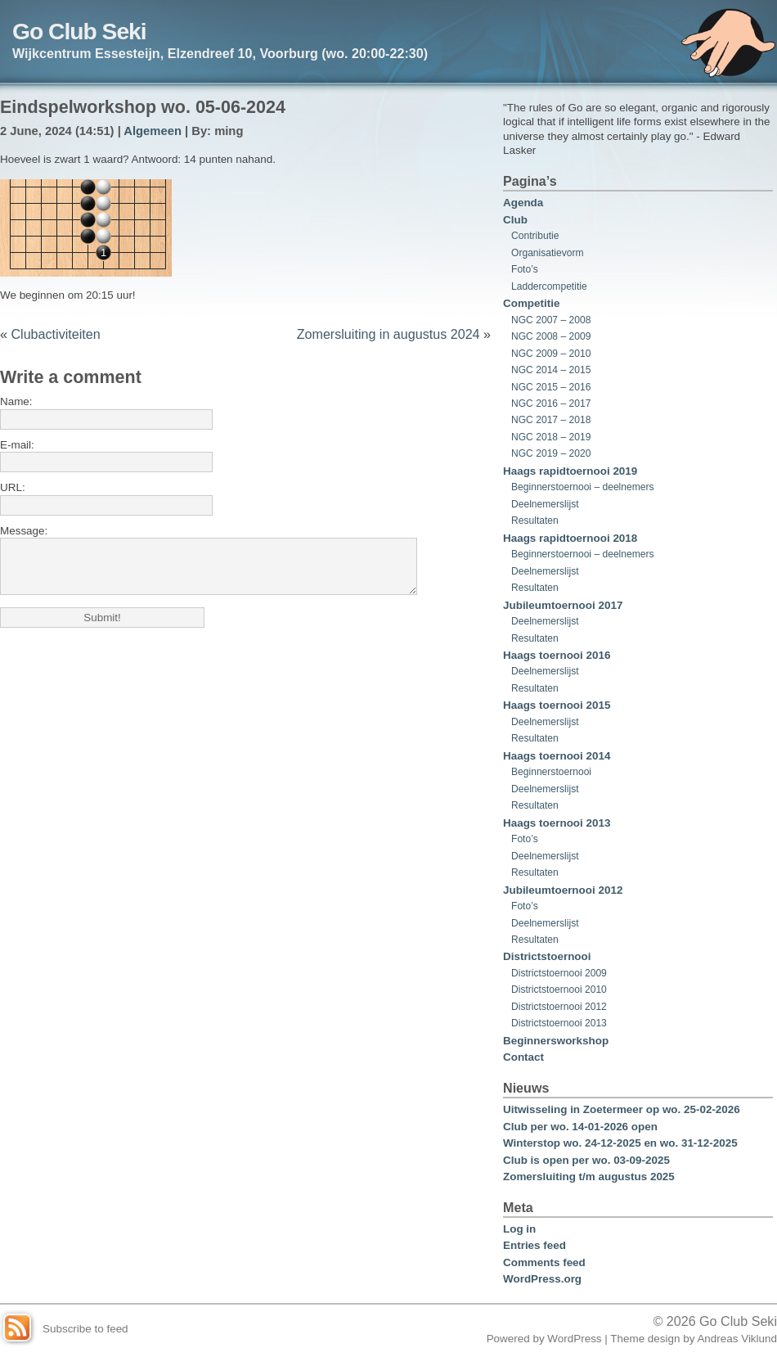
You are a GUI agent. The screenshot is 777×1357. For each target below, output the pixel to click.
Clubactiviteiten (55, 334)
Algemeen (153, 131)
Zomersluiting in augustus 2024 (388, 334)
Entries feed (534, 1245)
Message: (23, 531)
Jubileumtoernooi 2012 (562, 890)
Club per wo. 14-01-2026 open (580, 1126)
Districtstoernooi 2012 (559, 1006)
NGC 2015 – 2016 (551, 387)
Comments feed (544, 1262)
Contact (523, 1057)
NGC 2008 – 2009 (551, 336)
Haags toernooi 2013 (556, 823)
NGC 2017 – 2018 (551, 420)
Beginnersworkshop (556, 1041)
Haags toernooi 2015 (556, 705)
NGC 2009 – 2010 (551, 353)
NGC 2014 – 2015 (551, 370)
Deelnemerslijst (545, 504)
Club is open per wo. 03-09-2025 (586, 1160)
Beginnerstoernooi (551, 772)
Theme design (645, 1338)
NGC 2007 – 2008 (551, 320)
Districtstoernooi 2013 (559, 1023)
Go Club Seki (79, 31)
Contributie (535, 235)
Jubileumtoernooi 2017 (562, 605)
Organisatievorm (547, 253)
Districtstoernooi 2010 (559, 989)
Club (515, 220)
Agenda (523, 202)
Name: (16, 401)
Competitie (531, 303)
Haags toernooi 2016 (556, 655)
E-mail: (17, 445)
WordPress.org (542, 1279)
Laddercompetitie (549, 286)
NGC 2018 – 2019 (551, 437)
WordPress (574, 1338)
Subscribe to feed (85, 1329)
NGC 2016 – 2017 (551, 403)
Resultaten (535, 520)
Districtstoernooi (547, 956)
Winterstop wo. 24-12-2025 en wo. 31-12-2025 (620, 1143)
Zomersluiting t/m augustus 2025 (589, 1176)
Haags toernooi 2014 (556, 756)
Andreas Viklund (737, 1338)
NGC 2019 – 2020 (551, 453)
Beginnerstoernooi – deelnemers (582, 487)
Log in (519, 1229)
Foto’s (524, 269)
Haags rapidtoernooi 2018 (570, 538)
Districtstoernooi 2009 (559, 973)
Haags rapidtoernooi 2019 (570, 471)
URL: (12, 487)
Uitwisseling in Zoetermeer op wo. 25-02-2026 (621, 1109)
